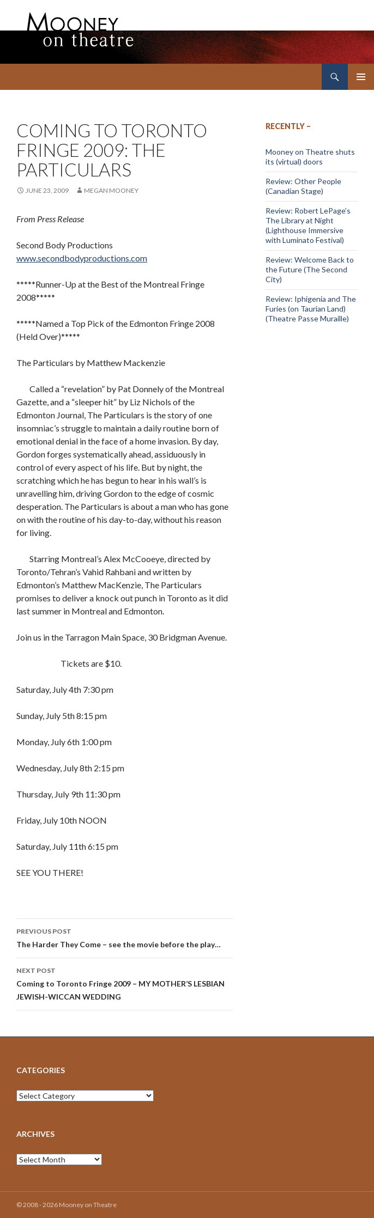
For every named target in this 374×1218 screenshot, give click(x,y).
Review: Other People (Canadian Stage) (303, 186)
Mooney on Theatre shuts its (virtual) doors (310, 156)
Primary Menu (361, 77)
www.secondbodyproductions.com (81, 258)
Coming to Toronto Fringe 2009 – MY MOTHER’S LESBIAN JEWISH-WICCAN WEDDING (124, 982)
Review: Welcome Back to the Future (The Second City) (310, 269)
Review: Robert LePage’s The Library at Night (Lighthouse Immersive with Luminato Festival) (308, 225)
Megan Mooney (111, 190)
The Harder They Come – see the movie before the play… (124, 937)
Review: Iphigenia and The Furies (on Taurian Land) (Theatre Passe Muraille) (311, 308)
